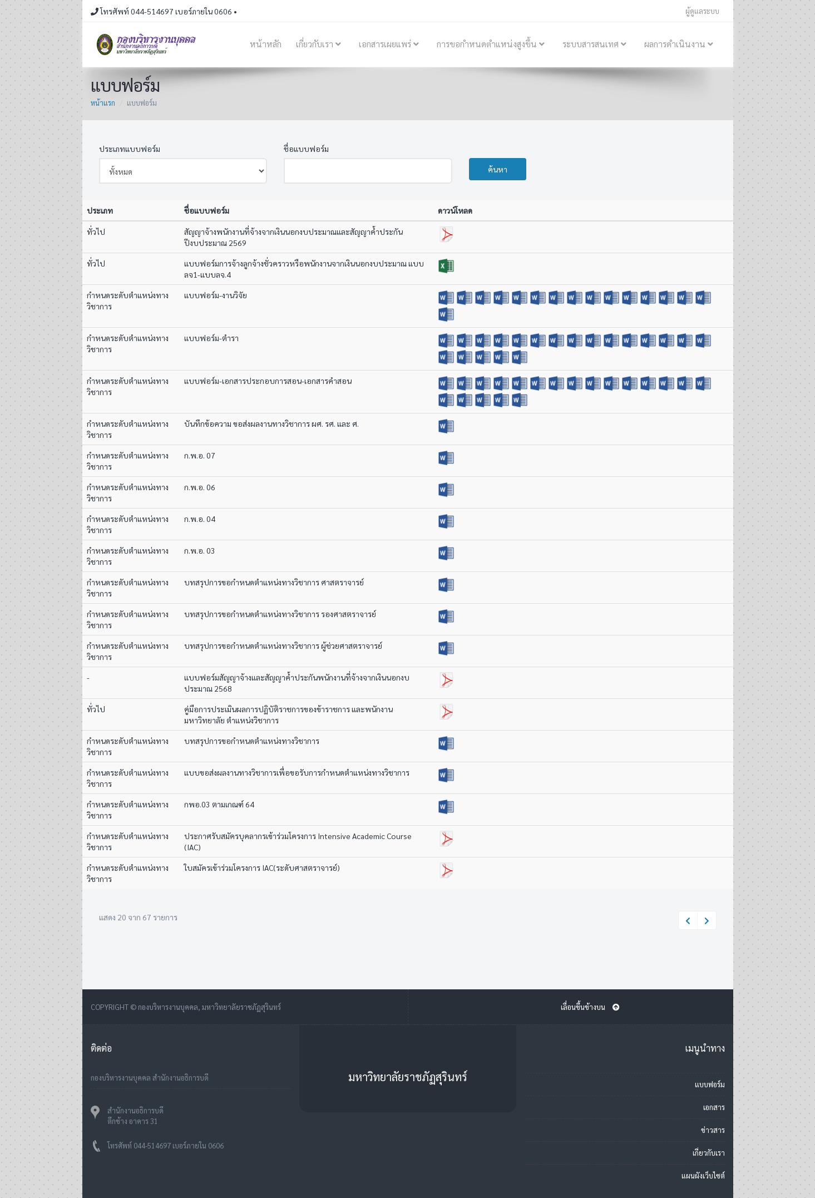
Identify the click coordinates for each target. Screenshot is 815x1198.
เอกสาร (714, 1107)
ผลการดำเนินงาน (680, 44)
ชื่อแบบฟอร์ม (306, 149)
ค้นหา (497, 169)
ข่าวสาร (713, 1130)
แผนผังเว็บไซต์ (703, 1175)
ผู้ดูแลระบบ (702, 11)
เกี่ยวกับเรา (320, 44)
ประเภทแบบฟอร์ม (129, 149)
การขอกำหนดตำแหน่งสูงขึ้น (492, 44)
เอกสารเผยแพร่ (390, 44)
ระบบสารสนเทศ (596, 44)
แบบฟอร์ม (710, 1084)
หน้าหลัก (265, 44)
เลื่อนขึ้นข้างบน (590, 1007)
